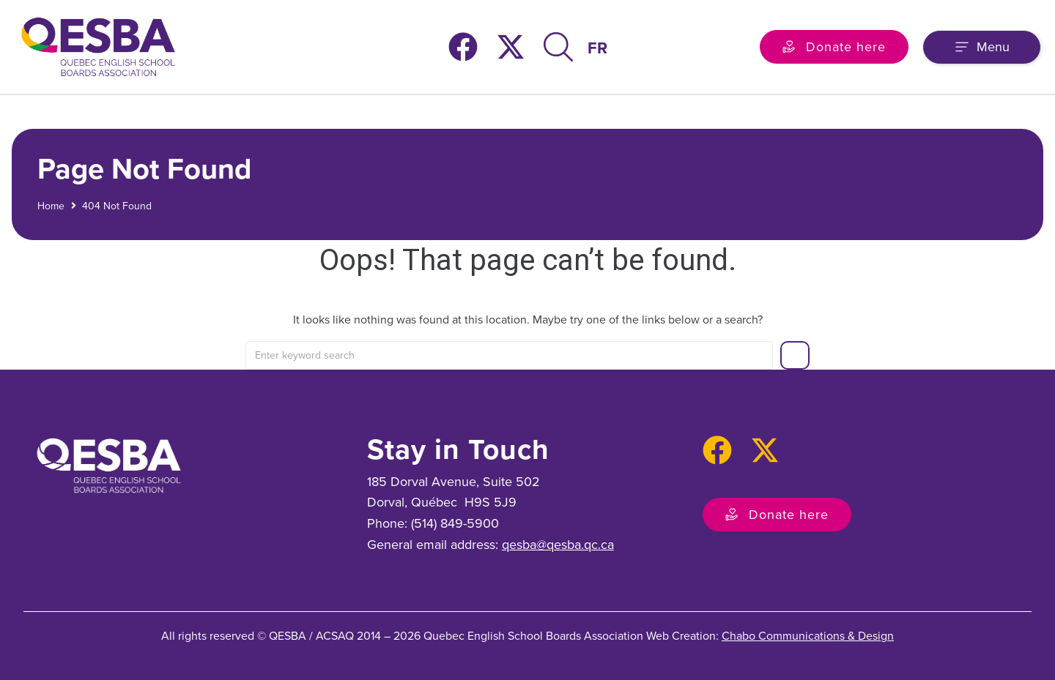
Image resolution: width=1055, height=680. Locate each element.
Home (50, 205)
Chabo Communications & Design (808, 635)
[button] (981, 47)
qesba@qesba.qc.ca (558, 544)
